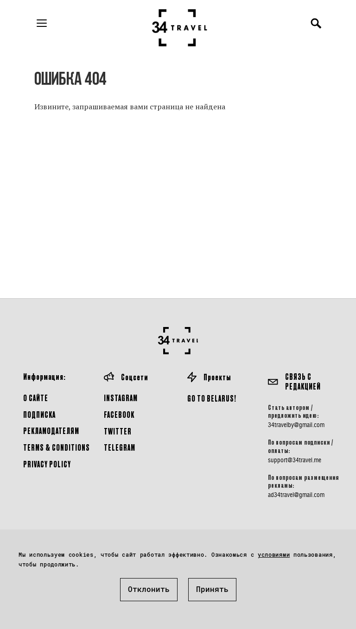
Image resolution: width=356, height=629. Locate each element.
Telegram (119, 447)
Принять (212, 589)
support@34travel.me (294, 460)
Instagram (121, 397)
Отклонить (149, 589)
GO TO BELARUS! (211, 398)
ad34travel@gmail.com (296, 494)
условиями (274, 554)
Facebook (119, 414)
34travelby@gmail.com (296, 424)
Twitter (118, 431)
